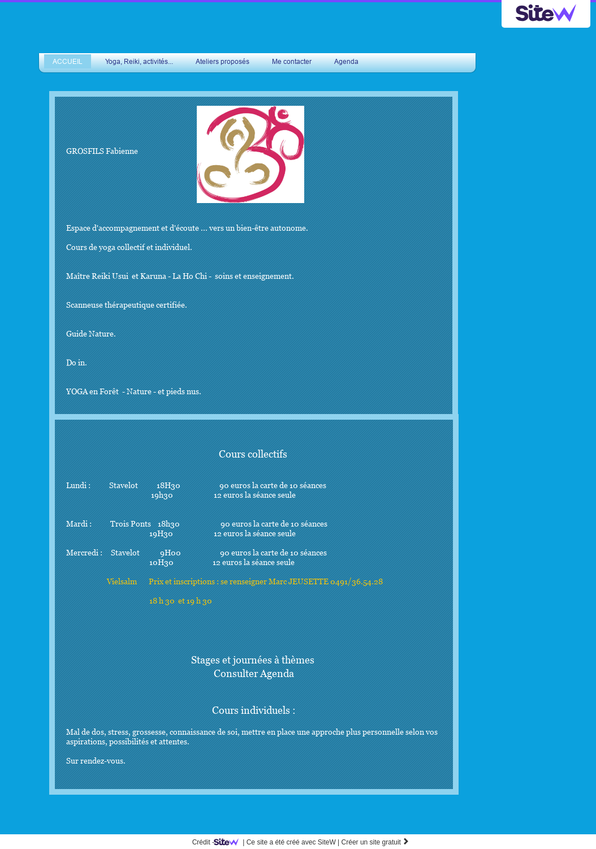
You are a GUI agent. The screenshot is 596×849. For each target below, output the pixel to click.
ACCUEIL (68, 61)
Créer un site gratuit (376, 842)
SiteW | (278, 842)
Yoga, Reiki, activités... (139, 61)
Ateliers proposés (222, 61)
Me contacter (292, 61)
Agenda (346, 61)
